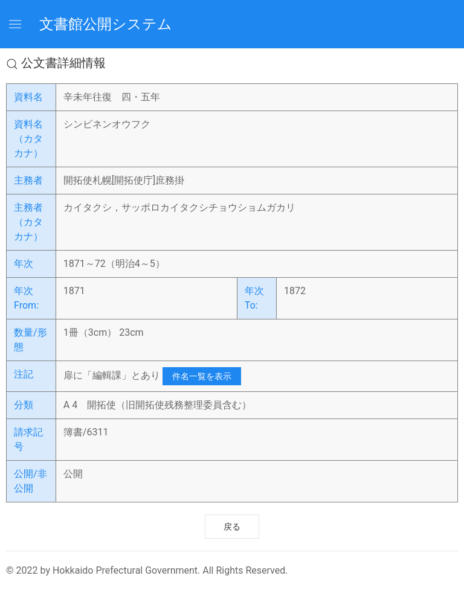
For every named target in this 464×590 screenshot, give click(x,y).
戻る (232, 526)
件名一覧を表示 (201, 376)
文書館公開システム (105, 24)
